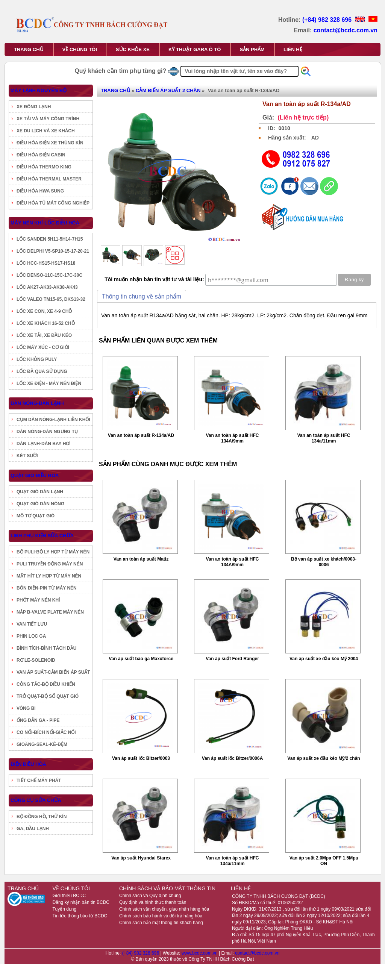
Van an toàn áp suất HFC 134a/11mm (323, 438)
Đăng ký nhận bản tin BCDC (81, 902)
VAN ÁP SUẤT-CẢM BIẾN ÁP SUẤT (53, 672)
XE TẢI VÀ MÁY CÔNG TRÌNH (48, 118)
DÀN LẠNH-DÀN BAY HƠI (44, 443)
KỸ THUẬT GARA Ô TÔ (194, 49)
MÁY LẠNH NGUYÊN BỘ (39, 90)
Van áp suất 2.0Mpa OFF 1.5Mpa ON (324, 860)
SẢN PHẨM (252, 49)
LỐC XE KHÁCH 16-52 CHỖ (46, 323)
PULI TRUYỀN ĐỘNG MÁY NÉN (50, 564)
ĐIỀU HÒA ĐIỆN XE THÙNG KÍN (50, 143)
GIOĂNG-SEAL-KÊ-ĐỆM (42, 744)
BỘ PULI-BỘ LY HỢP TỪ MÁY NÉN (53, 552)
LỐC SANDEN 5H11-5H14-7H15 (50, 239)
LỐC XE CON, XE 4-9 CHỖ (44, 311)
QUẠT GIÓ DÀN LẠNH (40, 491)
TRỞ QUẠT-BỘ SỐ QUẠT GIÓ (48, 696)
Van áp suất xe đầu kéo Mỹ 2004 (324, 658)
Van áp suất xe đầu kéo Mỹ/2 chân (323, 758)
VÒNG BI (26, 708)
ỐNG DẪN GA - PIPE (38, 720)
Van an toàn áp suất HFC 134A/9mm (232, 438)
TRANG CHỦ (29, 49)
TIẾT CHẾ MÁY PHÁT (39, 780)
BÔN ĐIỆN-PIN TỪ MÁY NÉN (47, 588)
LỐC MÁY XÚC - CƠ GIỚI (43, 347)
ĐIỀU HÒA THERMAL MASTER (49, 179)
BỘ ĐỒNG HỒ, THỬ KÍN (42, 816)
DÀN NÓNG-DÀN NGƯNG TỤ (47, 431)
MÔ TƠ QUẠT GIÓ (36, 515)
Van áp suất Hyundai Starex (141, 858)
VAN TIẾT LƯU (32, 624)
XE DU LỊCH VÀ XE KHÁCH (46, 130)
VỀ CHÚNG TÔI (79, 49)
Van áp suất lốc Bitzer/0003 (141, 758)
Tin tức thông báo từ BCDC (80, 916)
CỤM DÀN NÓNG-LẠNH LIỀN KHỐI (53, 419)
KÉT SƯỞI (27, 455)
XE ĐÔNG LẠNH (34, 106)
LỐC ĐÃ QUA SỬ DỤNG (42, 371)
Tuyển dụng (65, 909)
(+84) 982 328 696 (327, 20)
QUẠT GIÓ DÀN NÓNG (40, 503)
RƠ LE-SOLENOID (36, 660)
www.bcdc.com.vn (200, 953)
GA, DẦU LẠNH (33, 828)
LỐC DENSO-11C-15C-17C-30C (49, 275)
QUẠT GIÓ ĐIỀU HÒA (35, 475)
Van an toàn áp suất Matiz (141, 559)
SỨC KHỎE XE (133, 49)
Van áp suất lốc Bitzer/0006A (232, 758)
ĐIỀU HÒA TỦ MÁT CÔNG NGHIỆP (53, 203)
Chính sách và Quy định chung (150, 895)
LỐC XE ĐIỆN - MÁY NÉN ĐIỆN (49, 383)
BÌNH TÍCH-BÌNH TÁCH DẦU (46, 648)
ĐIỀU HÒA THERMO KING (44, 167)
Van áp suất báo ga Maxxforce (141, 658)
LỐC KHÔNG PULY (37, 359)
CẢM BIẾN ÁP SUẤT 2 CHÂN (168, 90)
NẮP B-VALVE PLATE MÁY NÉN (50, 612)
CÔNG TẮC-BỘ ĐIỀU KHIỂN (46, 684)
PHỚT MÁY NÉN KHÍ (38, 600)
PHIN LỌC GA (31, 636)
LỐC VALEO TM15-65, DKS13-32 (51, 299)
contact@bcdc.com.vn (345, 30)
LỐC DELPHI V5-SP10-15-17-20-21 (53, 251)
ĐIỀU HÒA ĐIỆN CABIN (41, 155)
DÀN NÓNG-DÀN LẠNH (37, 403)
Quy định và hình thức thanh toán (152, 902)
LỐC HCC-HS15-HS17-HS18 (46, 263)
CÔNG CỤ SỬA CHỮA (36, 800)
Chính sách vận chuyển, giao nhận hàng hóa (164, 909)
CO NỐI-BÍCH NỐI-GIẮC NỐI (46, 732)
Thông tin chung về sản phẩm (141, 296)
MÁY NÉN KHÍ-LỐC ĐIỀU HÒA (45, 223)
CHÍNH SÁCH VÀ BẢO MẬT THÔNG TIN (167, 888)
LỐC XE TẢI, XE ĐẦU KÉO (44, 335)
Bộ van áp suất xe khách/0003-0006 (323, 561)
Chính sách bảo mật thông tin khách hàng (161, 922)
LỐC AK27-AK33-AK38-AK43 (47, 287)
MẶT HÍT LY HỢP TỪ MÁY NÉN (49, 576)
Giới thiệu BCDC (69, 895)
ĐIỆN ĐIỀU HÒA (28, 764)
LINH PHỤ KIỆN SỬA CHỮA (42, 535)
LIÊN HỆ (292, 49)
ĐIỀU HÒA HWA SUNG (40, 191)
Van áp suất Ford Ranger (232, 658)
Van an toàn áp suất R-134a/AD (141, 435)
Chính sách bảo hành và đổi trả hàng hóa (160, 916)
